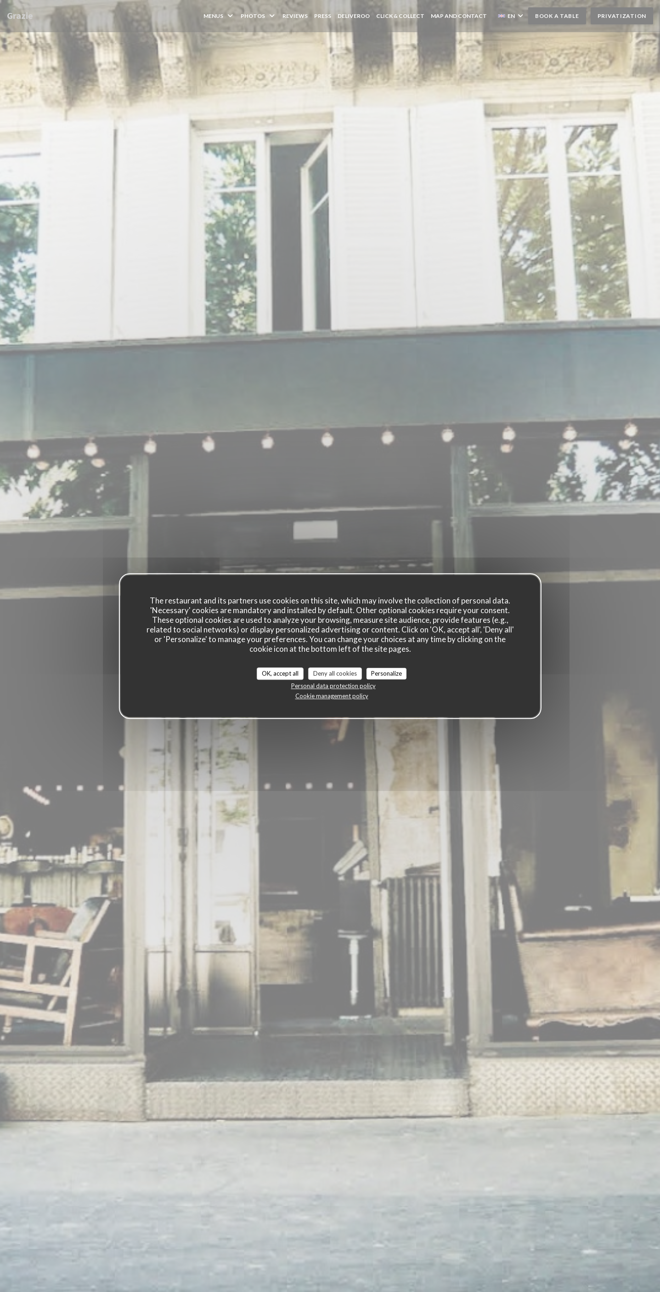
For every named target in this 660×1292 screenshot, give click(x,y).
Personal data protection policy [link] (333, 685)
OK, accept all (280, 673)
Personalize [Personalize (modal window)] (386, 673)
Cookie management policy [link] (331, 696)
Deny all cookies (335, 673)
